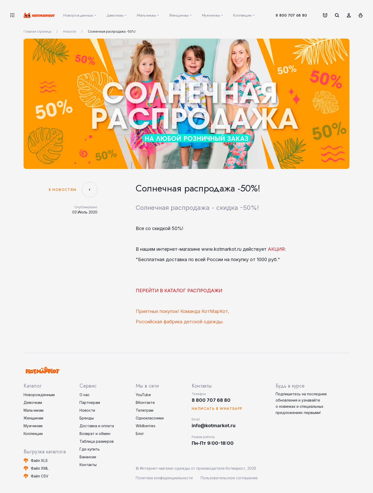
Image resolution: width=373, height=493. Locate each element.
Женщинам (33, 418)
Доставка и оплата (97, 426)
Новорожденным (39, 394)
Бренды (87, 418)
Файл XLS (39, 460)
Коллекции (33, 433)
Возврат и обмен (95, 433)
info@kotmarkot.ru (213, 425)
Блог (140, 433)
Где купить (90, 449)
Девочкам (33, 402)
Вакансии (88, 457)
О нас (85, 394)
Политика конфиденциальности (164, 478)
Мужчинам (33, 426)
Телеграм (144, 410)
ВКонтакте (145, 402)
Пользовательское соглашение (229, 478)
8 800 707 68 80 (291, 15)
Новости (87, 410)
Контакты (88, 464)
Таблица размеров (97, 441)
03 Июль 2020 (84, 212)
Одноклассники (150, 418)
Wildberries (145, 426)
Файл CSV (39, 476)
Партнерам (90, 402)
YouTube (143, 394)
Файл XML (39, 468)
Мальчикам (34, 410)
